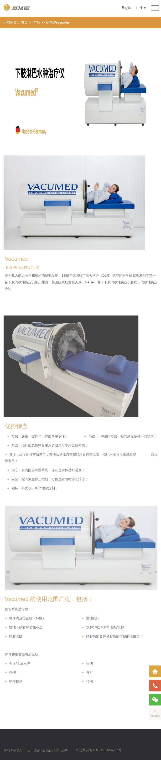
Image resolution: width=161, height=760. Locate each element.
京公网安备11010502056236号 (99, 750)
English (127, 8)
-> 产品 (34, 22)
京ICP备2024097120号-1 (52, 751)
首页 (24, 22)
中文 (143, 8)
